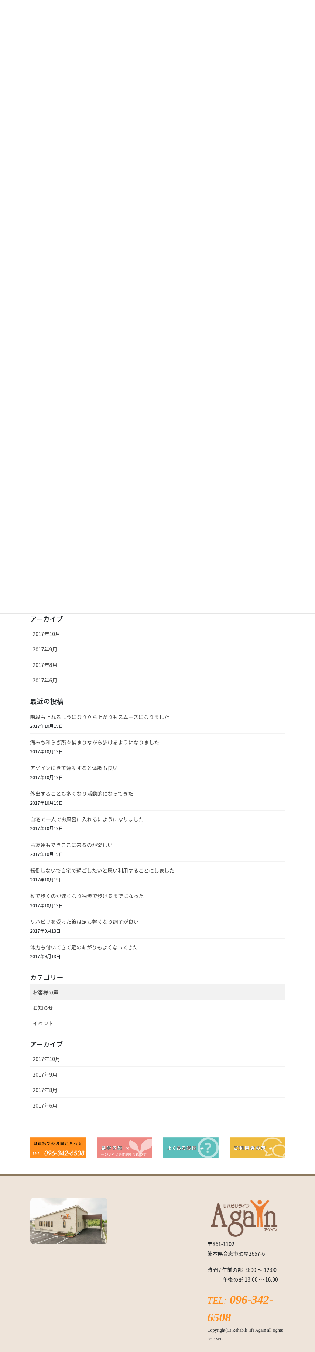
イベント (43, 1023)
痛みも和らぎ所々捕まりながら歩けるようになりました (95, 742)
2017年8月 (45, 664)
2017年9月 (45, 649)
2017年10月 (47, 633)
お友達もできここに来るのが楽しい (71, 845)
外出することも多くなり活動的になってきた (81, 793)
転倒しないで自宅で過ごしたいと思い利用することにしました (102, 870)
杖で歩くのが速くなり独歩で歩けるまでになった (87, 895)
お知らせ (43, 1007)
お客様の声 (46, 992)
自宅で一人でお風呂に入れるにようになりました (87, 819)
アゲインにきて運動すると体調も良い (74, 767)
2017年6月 (45, 680)
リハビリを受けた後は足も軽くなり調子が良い (84, 921)
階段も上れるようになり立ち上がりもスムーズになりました (100, 716)
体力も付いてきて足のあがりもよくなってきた (84, 947)
